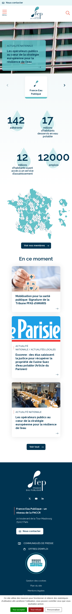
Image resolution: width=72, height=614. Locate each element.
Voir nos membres (36, 245)
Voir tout (37, 447)
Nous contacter (30, 531)
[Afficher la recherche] (68, 13)
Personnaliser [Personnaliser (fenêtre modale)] (53, 609)
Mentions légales (36, 590)
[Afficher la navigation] (4, 13)
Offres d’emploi (38, 549)
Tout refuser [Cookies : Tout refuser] (36, 609)
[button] (7, 85)
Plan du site (36, 585)
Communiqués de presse (39, 543)
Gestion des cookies (36, 581)
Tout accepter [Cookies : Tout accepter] (18, 609)
